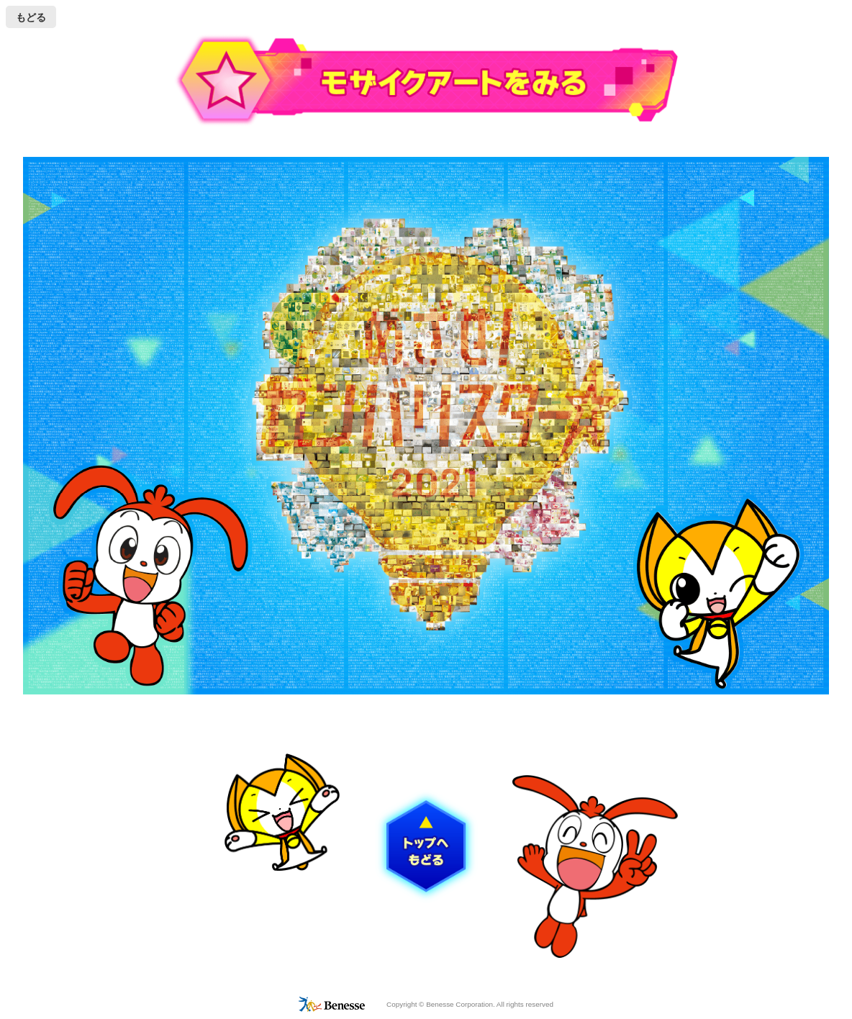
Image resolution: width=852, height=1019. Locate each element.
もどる (31, 17)
